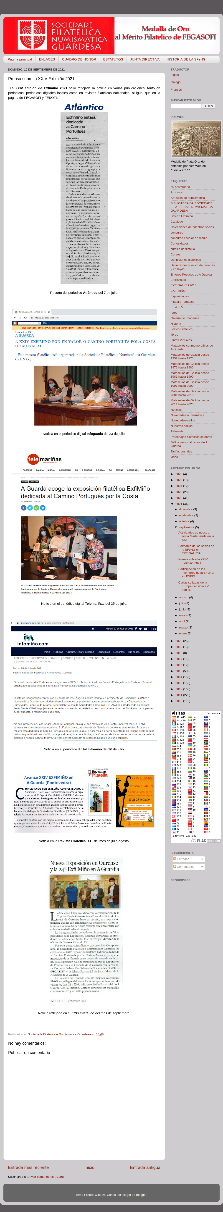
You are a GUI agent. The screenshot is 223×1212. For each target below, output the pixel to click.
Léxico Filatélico (182, 329)
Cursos (175, 254)
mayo (183, 615)
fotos (174, 312)
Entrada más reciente (28, 1167)
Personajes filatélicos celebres (191, 437)
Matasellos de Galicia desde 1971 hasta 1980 (190, 365)
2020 (179, 641)
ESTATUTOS (113, 59)
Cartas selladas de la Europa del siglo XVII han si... (194, 586)
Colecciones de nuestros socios (192, 227)
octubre (184, 521)
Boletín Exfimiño (182, 216)
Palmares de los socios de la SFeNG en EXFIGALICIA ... (196, 549)
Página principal (20, 59)
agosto (184, 597)
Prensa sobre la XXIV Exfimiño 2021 (193, 561)
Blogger (141, 1194)
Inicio (89, 1167)
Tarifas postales (181, 451)
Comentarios (183, 866)
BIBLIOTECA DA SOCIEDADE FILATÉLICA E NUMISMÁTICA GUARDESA (192, 207)
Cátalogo (177, 221)
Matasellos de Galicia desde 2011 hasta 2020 (190, 402)
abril (182, 621)
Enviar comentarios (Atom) (46, 1176)
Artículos (177, 192)
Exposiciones (180, 296)
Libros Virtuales (181, 340)
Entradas (181, 859)
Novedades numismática (187, 415)
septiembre (187, 527)
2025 (179, 480)
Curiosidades (180, 243)
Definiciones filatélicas (186, 259)
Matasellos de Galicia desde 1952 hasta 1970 (190, 356)
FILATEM (177, 307)
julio (182, 603)
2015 (179, 671)
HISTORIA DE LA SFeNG (186, 59)
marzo (183, 627)
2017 (179, 659)
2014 (179, 677)
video (174, 457)
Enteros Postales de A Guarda (191, 274)
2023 (179, 492)
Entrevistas (178, 279)
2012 (179, 689)
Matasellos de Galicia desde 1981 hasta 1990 (190, 374)
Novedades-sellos (183, 420)
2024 (179, 486)
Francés (176, 89)
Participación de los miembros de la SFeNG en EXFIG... (196, 572)
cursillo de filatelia (183, 249)
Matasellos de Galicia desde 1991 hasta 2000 (190, 383)
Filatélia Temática (182, 301)
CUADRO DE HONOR (79, 59)
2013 (179, 683)
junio (182, 609)
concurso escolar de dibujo (189, 238)
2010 (179, 701)
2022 (179, 498)
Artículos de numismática (188, 198)
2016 (179, 665)
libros (174, 334)
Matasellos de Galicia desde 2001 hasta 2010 (190, 393)
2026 (179, 474)
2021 (179, 504)
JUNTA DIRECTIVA (145, 59)
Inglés (175, 74)
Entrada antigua (145, 1167)
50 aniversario (180, 187)
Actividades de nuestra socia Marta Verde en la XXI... (196, 536)
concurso (177, 232)
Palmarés (177, 431)
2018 (179, 653)
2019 (179, 647)
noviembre (186, 515)
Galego (176, 82)
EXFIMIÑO (178, 290)
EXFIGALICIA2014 (183, 285)
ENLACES (47, 59)
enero (183, 633)
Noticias (176, 409)
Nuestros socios (182, 426)
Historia (176, 323)
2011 (179, 695)
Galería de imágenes (185, 318)
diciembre (186, 509)
